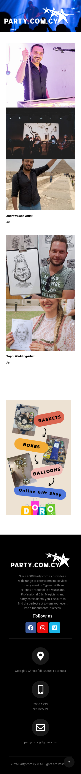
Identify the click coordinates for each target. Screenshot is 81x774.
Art (8, 222)
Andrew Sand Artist (19, 216)
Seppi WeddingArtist (20, 356)
